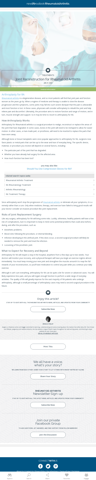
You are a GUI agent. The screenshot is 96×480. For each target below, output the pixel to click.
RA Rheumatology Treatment (18, 185)
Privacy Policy (40, 471)
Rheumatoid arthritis (10, 98)
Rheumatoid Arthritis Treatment (19, 180)
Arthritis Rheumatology (15, 189)
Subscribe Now (48, 309)
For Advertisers (52, 471)
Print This (48, 346)
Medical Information (48, 89)
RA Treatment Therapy (15, 194)
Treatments (48, 75)
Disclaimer (75, 471)
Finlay (48, 324)
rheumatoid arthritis (51, 202)
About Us (20, 471)
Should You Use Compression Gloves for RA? (49, 168)
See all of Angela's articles (48, 333)
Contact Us (29, 471)
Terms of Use (65, 471)
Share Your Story (48, 376)
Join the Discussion (48, 434)
